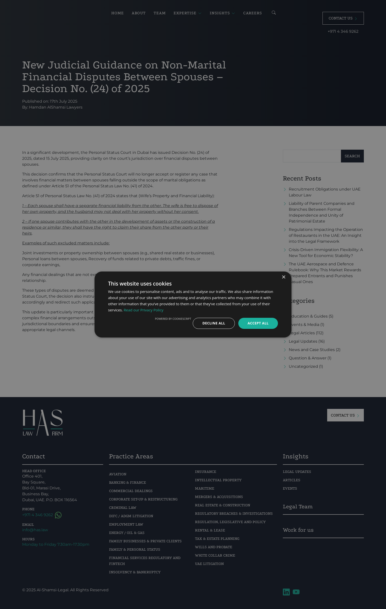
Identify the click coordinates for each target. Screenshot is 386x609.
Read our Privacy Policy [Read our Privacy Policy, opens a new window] (143, 309)
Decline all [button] (213, 323)
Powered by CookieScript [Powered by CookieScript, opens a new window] (173, 319)
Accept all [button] (258, 323)
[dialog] (193, 304)
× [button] (283, 277)
